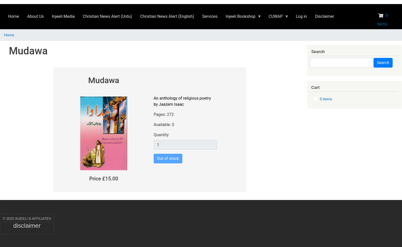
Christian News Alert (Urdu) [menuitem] (107, 16)
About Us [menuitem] (35, 16)
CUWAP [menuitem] (277, 18)
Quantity (161, 134)
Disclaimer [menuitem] (324, 16)
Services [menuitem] (209, 16)
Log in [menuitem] (301, 16)
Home (9, 35)
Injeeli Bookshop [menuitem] (242, 18)
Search (383, 62)
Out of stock (168, 158)
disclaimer (27, 225)
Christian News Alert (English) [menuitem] (167, 16)
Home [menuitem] (13, 16)
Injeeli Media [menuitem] (63, 16)
